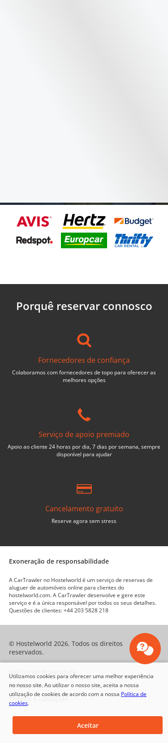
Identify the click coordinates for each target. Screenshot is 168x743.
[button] (88, 725)
